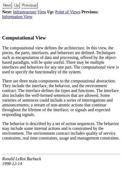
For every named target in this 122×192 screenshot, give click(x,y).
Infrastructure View (29, 12)
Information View (17, 16)
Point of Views (68, 12)
